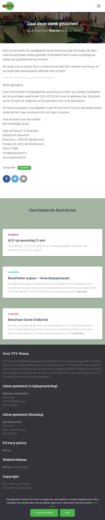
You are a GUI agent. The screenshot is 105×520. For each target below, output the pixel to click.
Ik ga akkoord (44, 512)
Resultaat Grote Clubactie (28, 319)
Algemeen (24, 168)
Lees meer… (82, 291)
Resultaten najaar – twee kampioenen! (38, 278)
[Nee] (100, 507)
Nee (67, 512)
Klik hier (7, 450)
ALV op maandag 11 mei (26, 240)
